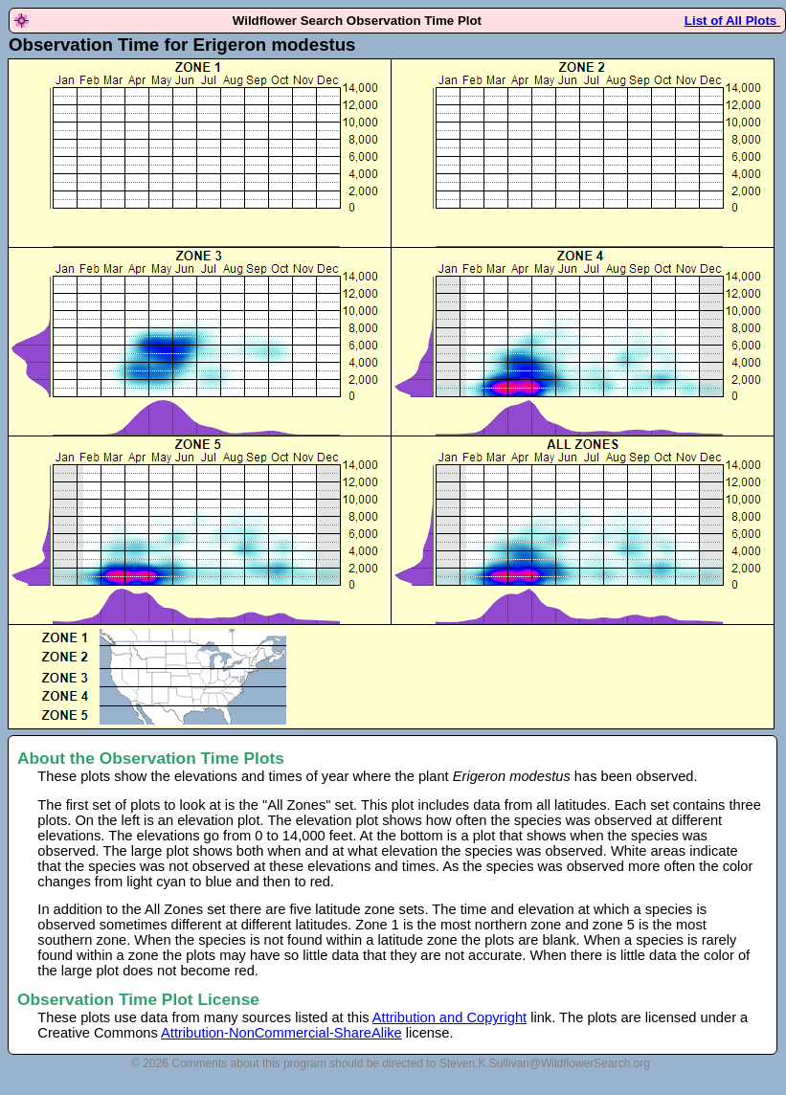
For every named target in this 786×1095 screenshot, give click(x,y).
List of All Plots (732, 20)
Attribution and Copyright (449, 1017)
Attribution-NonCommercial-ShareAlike (281, 1032)
